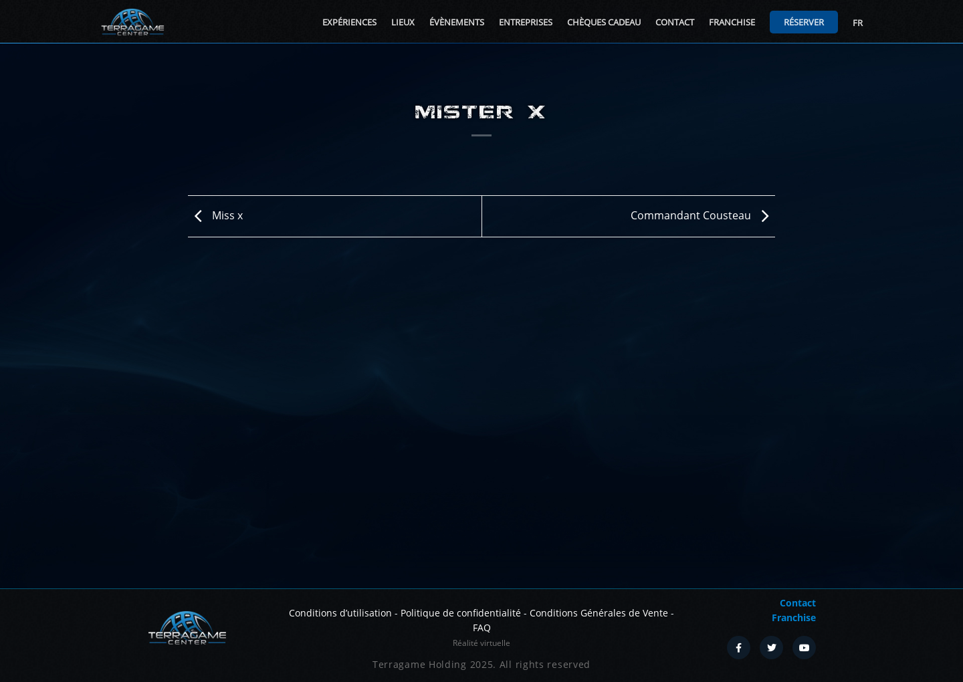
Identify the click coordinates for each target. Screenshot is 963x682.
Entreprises (525, 22)
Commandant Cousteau (703, 215)
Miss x (215, 215)
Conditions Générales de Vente (599, 612)
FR (858, 23)
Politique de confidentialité (461, 612)
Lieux (403, 22)
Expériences (349, 22)
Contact (674, 22)
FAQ (482, 627)
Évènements (456, 22)
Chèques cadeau (604, 22)
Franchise (732, 22)
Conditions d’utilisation (340, 612)
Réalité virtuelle (481, 643)
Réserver (804, 22)
